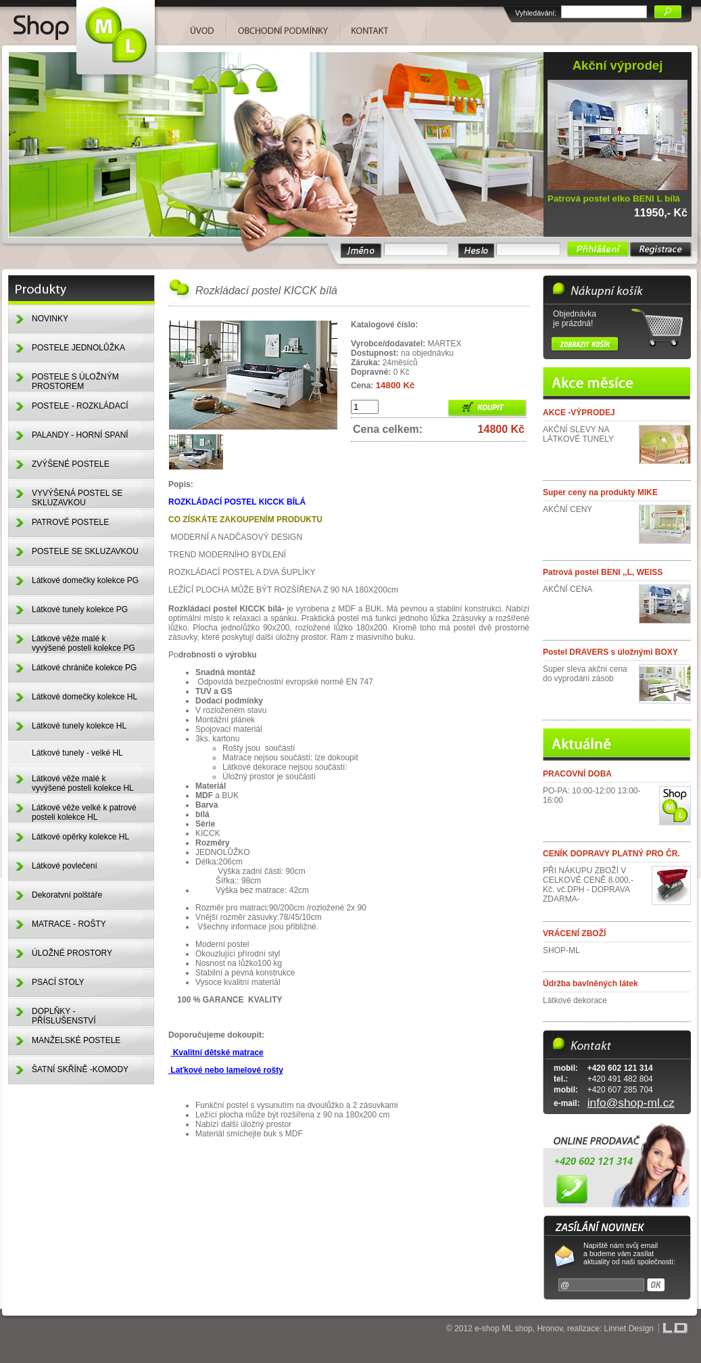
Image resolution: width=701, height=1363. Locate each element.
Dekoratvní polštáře (67, 895)
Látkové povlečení (64, 866)
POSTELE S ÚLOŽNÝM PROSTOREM (75, 381)
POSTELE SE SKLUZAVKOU (85, 551)
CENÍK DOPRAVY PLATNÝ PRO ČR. (611, 853)
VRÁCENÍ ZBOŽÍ (574, 933)
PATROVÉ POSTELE (70, 522)
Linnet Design (629, 1328)
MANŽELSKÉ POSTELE (76, 1040)
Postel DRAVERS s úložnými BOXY (610, 652)
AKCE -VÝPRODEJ (579, 412)
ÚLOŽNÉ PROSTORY (72, 953)
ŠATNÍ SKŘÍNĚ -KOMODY (80, 1069)
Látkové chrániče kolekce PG (84, 667)
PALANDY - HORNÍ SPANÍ (80, 435)
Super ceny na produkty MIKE (600, 492)
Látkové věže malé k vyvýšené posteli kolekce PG (83, 643)
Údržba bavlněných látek (590, 983)
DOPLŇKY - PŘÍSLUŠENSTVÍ (64, 1016)
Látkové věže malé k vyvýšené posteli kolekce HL (83, 783)
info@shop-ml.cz (631, 1102)
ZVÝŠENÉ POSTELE (71, 464)
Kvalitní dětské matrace (216, 1052)
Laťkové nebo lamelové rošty (225, 1070)
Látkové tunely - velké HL (77, 753)
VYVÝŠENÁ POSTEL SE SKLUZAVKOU (77, 497)
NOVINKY (50, 318)
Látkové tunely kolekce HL (79, 726)
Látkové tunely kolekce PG (80, 609)
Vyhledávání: (535, 13)
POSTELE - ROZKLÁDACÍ (80, 406)
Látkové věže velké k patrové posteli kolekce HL (84, 812)
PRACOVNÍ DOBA (577, 774)
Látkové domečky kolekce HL (84, 696)
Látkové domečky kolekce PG (85, 580)
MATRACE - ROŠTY (69, 924)
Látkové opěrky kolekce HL (80, 836)
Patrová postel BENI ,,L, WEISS (602, 572)
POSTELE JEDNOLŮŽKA (78, 347)
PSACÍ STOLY (58, 982)
